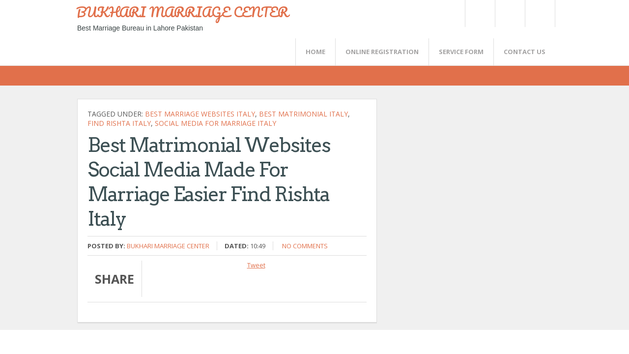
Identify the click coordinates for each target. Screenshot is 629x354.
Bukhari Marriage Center (168, 245)
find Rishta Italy (119, 123)
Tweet (256, 265)
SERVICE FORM (461, 51)
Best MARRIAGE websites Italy (200, 113)
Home (315, 51)
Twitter (479, 13)
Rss (509, 13)
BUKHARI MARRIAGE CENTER (182, 12)
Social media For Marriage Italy (215, 123)
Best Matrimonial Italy (303, 113)
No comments (305, 245)
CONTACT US (524, 51)
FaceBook (538, 13)
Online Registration (382, 51)
